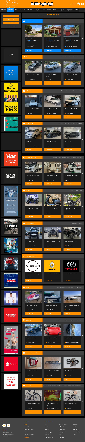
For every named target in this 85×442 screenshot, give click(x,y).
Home (26, 424)
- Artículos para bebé (77, 427)
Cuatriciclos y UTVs (48, 432)
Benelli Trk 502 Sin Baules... (33, 208)
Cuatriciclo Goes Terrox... (71, 241)
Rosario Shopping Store (52, 408)
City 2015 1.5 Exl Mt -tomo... (71, 74)
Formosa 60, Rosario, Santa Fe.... (71, 40)
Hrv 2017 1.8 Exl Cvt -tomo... (33, 74)
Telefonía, (45, 385)
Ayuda (26, 431)
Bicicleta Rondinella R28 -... (71, 403)
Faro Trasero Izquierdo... (32, 370)
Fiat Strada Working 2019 (33, 108)
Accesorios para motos (75, 353)
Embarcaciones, (60, 287)
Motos (46, 431)
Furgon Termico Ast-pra (51, 175)
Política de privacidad (28, 435)
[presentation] (23, 38)
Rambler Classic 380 (70, 338)
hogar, (61, 385)
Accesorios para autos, (64, 353)
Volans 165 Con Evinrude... (52, 305)
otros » (80, 385)
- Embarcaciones (62, 429)
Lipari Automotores (51, 245)
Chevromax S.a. (69, 146)
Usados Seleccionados (33, 146)
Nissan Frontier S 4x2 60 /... (32, 274)
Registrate (11, 19)
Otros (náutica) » (78, 287)
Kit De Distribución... (70, 370)
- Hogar (74, 426)
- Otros (74, 434)
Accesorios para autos (49, 437)
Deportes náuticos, (69, 287)
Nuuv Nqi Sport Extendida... (52, 208)
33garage (29, 113)
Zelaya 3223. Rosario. (33, 40)
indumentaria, (74, 385)
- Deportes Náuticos (62, 431)
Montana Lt (68, 141)
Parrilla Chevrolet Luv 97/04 (52, 370)
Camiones (47, 429)
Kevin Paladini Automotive (72, 342)
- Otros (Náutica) (62, 432)
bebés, (64, 385)
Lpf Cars (48, 79)
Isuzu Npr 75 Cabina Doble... (33, 175)
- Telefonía (61, 435)
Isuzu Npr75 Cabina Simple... (72, 175)
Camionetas (47, 427)
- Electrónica (61, 437)
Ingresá (11, 16)
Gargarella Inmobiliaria (71, 46)
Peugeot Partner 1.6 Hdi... (71, 108)
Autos (46, 424)
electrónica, (50, 385)
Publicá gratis (11, 22)
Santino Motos (69, 213)
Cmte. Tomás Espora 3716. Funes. (52, 40)
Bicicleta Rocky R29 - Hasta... (34, 403)
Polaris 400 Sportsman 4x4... (53, 241)
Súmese (26, 427)
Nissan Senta (30, 277)
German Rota (50, 180)
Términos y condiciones (29, 429)
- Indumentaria (76, 431)
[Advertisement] (11, 38)
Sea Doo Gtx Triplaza (32, 305)
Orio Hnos (49, 146)
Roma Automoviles (51, 113)
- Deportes (75, 429)
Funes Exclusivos (31, 342)
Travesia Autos (31, 79)
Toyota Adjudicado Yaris (70, 274)
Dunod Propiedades (51, 46)
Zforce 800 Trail (30, 241)
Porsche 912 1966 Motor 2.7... (53, 338)
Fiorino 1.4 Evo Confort (51, 108)
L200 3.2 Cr (29, 141)
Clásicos (46, 435)
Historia (26, 432)
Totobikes (29, 408)
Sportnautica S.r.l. (31, 245)
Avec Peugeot (69, 113)
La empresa (27, 426)
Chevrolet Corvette (31, 338)
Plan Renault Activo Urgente (53, 274)
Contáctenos (27, 437)
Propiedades (61, 426)
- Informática (75, 424)
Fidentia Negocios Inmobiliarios (32, 45)
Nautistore (68, 309)
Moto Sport (30, 213)
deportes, (68, 385)
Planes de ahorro (48, 434)
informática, (56, 385)
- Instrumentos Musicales (78, 432)
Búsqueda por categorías (29, 434)
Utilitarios (46, 426)
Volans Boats (49, 309)
